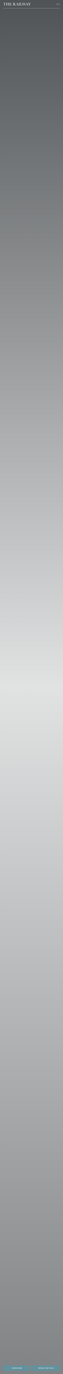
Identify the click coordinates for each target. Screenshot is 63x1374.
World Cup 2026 (46, 1368)
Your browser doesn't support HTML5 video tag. (31, 687)
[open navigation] (58, 4)
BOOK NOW (17, 1368)
